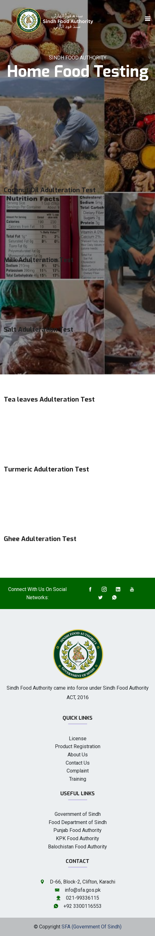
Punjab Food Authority (77, 830)
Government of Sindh (78, 814)
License (77, 739)
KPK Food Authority (77, 838)
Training (77, 779)
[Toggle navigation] (147, 18)
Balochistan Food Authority (77, 847)
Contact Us (78, 763)
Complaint (78, 771)
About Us (78, 755)
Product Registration (77, 746)
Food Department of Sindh (78, 822)
